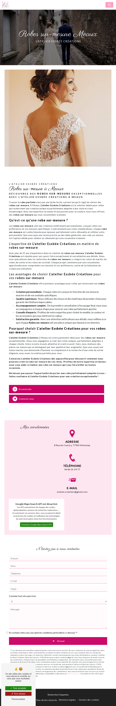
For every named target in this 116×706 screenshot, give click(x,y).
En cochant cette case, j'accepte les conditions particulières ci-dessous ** (43, 626)
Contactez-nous (23, 398)
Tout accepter (18, 688)
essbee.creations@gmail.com (72, 479)
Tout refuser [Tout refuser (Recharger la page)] (18, 694)
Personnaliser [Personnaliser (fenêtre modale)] (18, 699)
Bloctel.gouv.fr (73, 667)
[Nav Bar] (109, 5)
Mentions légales (67, 700)
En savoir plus (22, 389)
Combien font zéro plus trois (22, 590)
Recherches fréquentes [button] (58, 695)
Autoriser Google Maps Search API (36, 518)
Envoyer (61, 635)
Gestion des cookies (89, 700)
